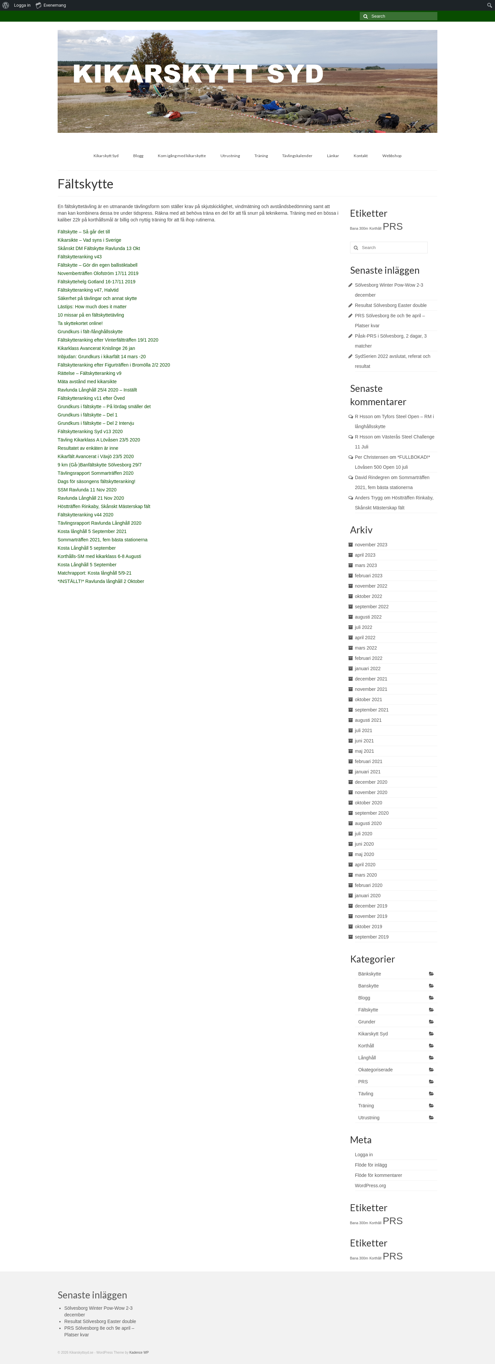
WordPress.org (370, 1185)
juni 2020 (364, 844)
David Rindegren (372, 477)
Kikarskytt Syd (373, 1033)
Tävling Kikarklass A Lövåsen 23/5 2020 (99, 439)
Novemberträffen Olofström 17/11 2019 (98, 273)
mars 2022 (366, 648)
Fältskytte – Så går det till (84, 231)
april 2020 (365, 864)
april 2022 (365, 637)
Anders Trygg (369, 497)
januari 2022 (368, 668)
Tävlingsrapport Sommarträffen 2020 (96, 473)
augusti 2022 (368, 617)
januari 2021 (368, 771)
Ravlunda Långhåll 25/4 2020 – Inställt (97, 390)
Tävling (365, 1093)
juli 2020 (363, 833)
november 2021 (371, 689)
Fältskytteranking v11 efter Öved (91, 398)
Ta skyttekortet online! (80, 323)
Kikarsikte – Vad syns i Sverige (89, 240)
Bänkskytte (369, 973)
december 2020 (371, 782)
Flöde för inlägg (371, 1165)
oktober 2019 (368, 926)
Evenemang (51, 5)
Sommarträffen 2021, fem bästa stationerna (103, 539)
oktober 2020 (368, 802)
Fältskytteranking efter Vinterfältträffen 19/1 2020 (108, 340)
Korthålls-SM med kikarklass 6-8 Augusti (99, 556)
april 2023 (365, 555)
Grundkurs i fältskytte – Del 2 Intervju (96, 423)
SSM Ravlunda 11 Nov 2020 (87, 489)
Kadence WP (139, 1352)
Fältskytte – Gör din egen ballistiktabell (98, 265)
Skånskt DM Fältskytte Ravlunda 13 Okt (99, 248)
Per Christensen (371, 457)
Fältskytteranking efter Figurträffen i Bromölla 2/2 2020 (114, 365)
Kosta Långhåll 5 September (87, 564)
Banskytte (368, 985)
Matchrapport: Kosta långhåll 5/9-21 (95, 573)
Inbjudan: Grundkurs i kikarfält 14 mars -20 (102, 356)
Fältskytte (368, 1009)
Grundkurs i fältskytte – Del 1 (88, 414)
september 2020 (372, 813)
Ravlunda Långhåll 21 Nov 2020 (91, 498)
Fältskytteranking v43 (80, 256)
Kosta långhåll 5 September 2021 (92, 531)
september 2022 (372, 606)
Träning (366, 1105)
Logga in (22, 5)
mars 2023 (366, 565)
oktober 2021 (368, 699)
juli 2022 (363, 627)
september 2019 (372, 937)
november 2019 (371, 916)
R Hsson (364, 416)
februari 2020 (369, 885)
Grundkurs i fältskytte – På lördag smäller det (104, 406)
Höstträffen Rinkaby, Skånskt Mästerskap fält (104, 506)
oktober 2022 (368, 596)
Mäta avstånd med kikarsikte (87, 381)
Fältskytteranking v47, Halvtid (88, 290)
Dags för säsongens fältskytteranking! (96, 481)
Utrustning (369, 1117)
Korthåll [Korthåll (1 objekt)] (375, 228)
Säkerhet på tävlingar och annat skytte (97, 298)
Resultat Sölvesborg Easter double (391, 305)
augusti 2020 (368, 823)
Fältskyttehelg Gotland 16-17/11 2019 (97, 281)
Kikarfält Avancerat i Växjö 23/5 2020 (96, 456)
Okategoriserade (375, 1069)
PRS (363, 1081)
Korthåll (366, 1045)
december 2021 (371, 679)
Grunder (366, 1021)
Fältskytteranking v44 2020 (85, 514)
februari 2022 (369, 658)
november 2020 (371, 792)
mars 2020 (366, 875)
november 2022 (371, 586)
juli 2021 (363, 730)
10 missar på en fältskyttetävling (91, 315)
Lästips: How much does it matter (92, 306)
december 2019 (371, 906)
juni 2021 (364, 740)
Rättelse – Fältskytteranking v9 (89, 373)
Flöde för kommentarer (378, 1175)
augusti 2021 (368, 720)
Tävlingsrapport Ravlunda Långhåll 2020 (99, 523)
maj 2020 (364, 854)
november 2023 (371, 544)
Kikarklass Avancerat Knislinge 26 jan (96, 348)
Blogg (364, 997)
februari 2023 (369, 575)
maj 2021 (364, 751)
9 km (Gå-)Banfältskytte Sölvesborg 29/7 (100, 464)
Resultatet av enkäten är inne (88, 448)
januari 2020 (368, 895)
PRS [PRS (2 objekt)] (393, 226)
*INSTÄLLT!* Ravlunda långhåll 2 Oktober (101, 581)
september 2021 (372, 709)
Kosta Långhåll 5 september (87, 548)
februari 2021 (369, 761)
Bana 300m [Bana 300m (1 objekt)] (359, 228)
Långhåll (367, 1057)
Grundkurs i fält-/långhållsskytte (90, 331)
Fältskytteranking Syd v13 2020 (90, 431)
